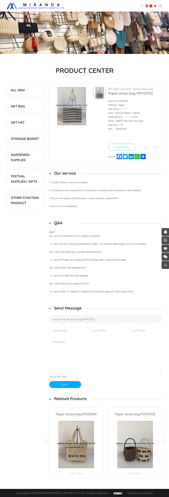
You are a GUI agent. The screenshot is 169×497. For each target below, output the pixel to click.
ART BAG (18, 107)
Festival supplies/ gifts (24, 181)
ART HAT (18, 123)
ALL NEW (18, 90)
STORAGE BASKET (25, 140)
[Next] (165, 440)
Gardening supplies (20, 159)
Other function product (25, 202)
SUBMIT (65, 384)
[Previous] (46, 440)
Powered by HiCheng (140, 493)
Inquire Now (122, 147)
